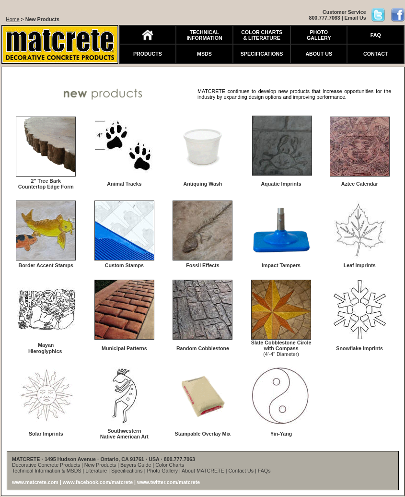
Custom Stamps (124, 265)
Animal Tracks (124, 184)
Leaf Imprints (360, 265)
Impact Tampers (281, 265)
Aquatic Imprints (281, 184)
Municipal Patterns (124, 348)
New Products (42, 19)
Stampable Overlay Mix (203, 434)
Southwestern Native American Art (124, 433)
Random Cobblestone (202, 348)
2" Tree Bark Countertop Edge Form (46, 183)
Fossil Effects (202, 265)
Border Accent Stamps (46, 265)
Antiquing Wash (203, 184)
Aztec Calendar (359, 184)
